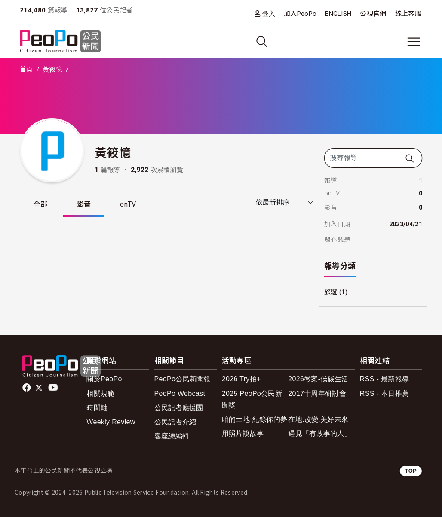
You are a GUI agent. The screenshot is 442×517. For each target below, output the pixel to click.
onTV (128, 204)
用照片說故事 (243, 433)
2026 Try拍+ (241, 379)
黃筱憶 (52, 69)
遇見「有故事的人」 (319, 433)
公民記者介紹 (175, 422)
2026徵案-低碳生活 (318, 379)
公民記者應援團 (178, 407)
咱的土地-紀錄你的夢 (255, 419)
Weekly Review (110, 422)
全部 (41, 204)
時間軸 (96, 407)
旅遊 (331, 292)
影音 (84, 204)
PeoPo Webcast (180, 393)
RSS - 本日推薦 (384, 393)
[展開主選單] (413, 41)
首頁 (26, 69)
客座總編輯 (172, 436)
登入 (268, 13)
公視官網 (373, 14)
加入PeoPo (300, 14)
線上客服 (408, 14)
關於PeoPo (104, 379)
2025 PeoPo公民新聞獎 (252, 399)
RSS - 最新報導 (384, 379)
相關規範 (100, 393)
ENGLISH (338, 14)
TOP (411, 471)
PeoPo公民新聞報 (182, 379)
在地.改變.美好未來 (318, 419)
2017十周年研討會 (317, 393)
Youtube (53, 387)
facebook (27, 387)
